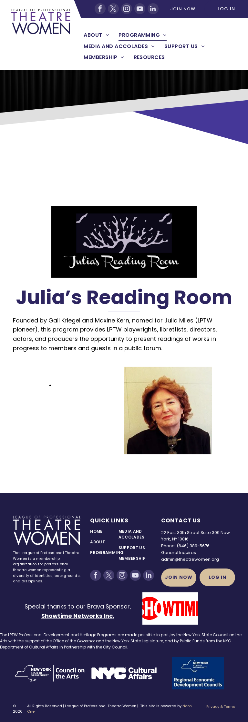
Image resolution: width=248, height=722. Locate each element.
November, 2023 (77, 385)
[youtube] (139, 8)
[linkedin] (153, 8)
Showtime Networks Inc (77, 616)
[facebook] (100, 8)
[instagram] (126, 8)
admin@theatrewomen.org (190, 559)
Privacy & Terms (220, 706)
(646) (183, 546)
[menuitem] (96, 35)
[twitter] (113, 8)
